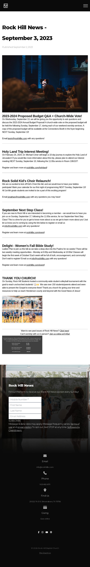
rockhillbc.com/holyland (36, 167)
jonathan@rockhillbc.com (19, 197)
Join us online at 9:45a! (59, 334)
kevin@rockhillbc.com (17, 138)
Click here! (64, 331)
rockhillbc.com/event (35, 232)
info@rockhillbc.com (13, 226)
